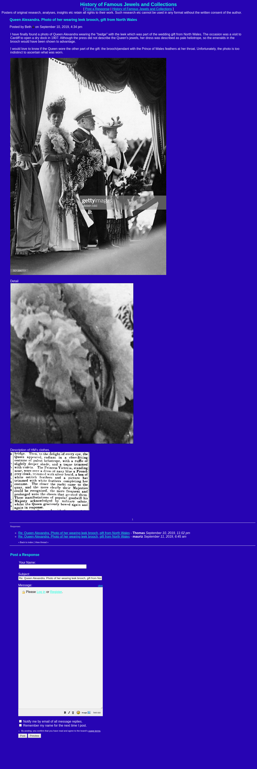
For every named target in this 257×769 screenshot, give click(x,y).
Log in (41, 592)
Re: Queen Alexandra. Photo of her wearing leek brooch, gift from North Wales (74, 533)
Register (56, 592)
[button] (75, 737)
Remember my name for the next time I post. (53, 749)
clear (110, 585)
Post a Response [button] (97, 9)
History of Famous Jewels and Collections (142, 9)
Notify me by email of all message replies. (51, 745)
